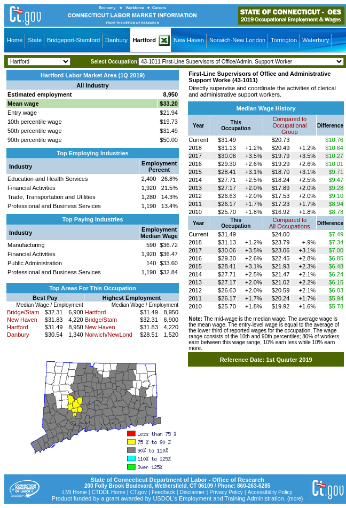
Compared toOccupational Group (289, 125)
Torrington (284, 40)
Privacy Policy (225, 492)
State (35, 40)
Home (14, 40)
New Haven (189, 40)
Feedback (163, 492)
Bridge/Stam (23, 312)
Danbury (116, 40)
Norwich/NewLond (108, 334)
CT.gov (138, 492)
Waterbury (315, 40)
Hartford (144, 40)
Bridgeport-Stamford (73, 40)
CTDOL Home (108, 492)
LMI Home (74, 492)
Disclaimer (192, 492)
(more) (295, 499)
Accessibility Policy (270, 492)
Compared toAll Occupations (289, 223)
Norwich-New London (237, 40)
